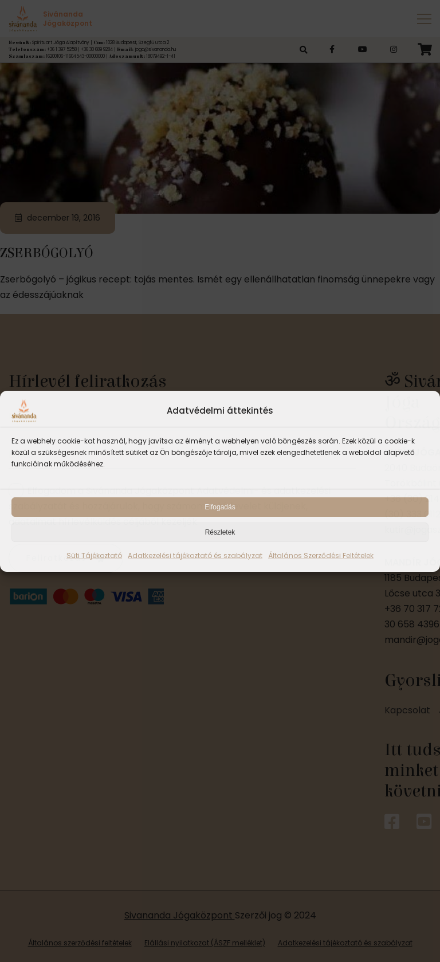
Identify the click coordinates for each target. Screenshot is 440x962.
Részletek (220, 532)
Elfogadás (220, 507)
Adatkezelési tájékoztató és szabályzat (195, 555)
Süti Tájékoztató (94, 555)
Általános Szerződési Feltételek (321, 555)
